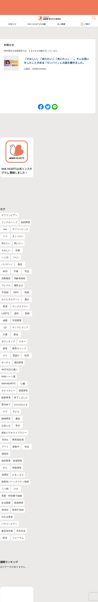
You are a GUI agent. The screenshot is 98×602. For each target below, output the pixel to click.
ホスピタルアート (10, 299)
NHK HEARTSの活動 (37, 24)
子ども (16, 411)
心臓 (22, 383)
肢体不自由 (18, 510)
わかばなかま (21, 404)
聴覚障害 (6, 397)
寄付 (17, 425)
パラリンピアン (9, 524)
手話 (26, 271)
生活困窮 (6, 503)
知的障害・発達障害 (11, 460)
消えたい (6, 243)
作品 (26, 446)
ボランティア (8, 341)
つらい (16, 257)
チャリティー (8, 390)
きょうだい (18, 236)
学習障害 (16, 320)
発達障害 (18, 503)
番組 (17, 418)
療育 (5, 348)
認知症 (5, 453)
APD (5, 271)
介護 (5, 334)
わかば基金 (7, 517)
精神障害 (6, 418)
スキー (22, 341)
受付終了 (6, 404)
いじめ (5, 257)
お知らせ (6, 425)
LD (5, 327)
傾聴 (5, 320)
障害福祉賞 (18, 439)
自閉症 (5, 474)
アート (5, 446)
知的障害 (25, 222)
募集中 (16, 446)
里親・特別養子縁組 (11, 496)
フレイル (6, 285)
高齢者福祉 (20, 278)
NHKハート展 (8, 376)
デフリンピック (20, 229)
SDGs (5, 439)
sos (5, 229)
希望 (5, 306)
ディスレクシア (20, 327)
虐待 (16, 313)
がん (5, 467)
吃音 (26, 355)
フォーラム (18, 538)
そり (5, 355)
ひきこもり (18, 474)
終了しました (21, 397)
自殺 (17, 250)
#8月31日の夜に (9, 369)
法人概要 (61, 24)
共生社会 (21, 531)
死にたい (18, 243)
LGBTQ (5, 313)
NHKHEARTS (8, 383)
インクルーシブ (9, 222)
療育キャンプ (19, 348)
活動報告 (6, 278)
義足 (20, 264)
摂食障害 (16, 467)
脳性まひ (18, 285)
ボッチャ (6, 362)
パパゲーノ (7, 264)
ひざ (16, 488)
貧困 (27, 313)
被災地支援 (7, 531)
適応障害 (18, 362)
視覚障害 (23, 390)
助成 (26, 292)
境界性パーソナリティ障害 (15, 481)
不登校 (5, 292)
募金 (16, 334)
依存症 (5, 510)
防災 (5, 538)
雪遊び (16, 355)
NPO (15, 292)
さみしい (6, 250)
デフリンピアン (9, 215)
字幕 (16, 271)
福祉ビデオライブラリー (14, 432)
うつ (5, 236)
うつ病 (5, 488)
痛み (27, 299)
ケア (5, 411)
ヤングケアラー (20, 306)
